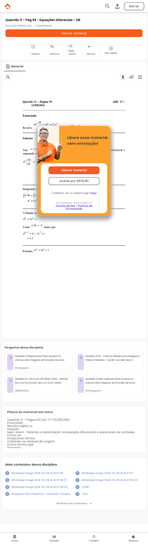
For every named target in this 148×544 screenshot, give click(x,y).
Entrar (134, 6)
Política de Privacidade (79, 207)
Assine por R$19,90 (74, 181)
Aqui (93, 193)
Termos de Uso (65, 206)
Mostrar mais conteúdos (74, 503)
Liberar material (74, 170)
